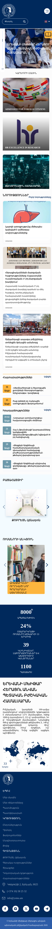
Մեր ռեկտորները (13, 803)
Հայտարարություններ (16, 878)
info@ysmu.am (15, 898)
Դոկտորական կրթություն (18, 873)
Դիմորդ (7, 830)
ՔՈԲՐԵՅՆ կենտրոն (14, 857)
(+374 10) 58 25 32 (17, 891)
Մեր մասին (9, 797)
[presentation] (4, 507)
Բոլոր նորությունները (40, 197)
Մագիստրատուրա (14, 840)
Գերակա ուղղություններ (17, 863)
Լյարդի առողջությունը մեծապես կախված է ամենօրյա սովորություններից (23, 230)
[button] (2, 32)
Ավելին (47, 377)
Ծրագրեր (8, 868)
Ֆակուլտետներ (12, 835)
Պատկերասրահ (12, 813)
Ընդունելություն (12, 825)
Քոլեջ (6, 846)
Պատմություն (11, 808)
